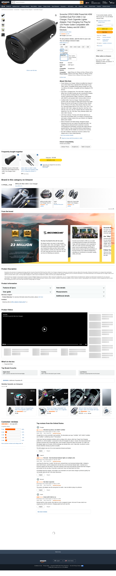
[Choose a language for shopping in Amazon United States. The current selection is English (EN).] (87, 2)
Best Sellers (34, 6)
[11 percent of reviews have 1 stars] (12, 440)
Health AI (8, 6)
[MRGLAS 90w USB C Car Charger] (26, 184)
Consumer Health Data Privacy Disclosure (60, 565)
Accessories (16, 9)
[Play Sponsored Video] (21, 397)
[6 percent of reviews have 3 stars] (12, 435)
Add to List (100, 50)
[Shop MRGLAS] (18, 186)
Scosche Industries (107, 37)
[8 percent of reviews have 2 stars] (12, 437)
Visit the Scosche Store (65, 32)
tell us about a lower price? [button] (19, 302)
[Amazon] (5, 2)
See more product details (67, 135)
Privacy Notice (46, 565)
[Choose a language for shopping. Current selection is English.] (57, 561)
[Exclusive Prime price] (58, 204)
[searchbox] (47, 2)
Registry (81, 6)
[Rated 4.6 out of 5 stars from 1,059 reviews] (89, 411)
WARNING (5, 380)
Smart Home (92, 6)
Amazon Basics (25, 6)
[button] (3, 6)
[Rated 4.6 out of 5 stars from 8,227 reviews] (25, 411)
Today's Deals (46, 6)
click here (40, 297)
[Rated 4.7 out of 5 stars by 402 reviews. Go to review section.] (73, 204)
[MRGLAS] (6, 184)
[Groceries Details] (66, 6)
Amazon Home (106, 6)
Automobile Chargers (38, 9)
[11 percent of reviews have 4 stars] (12, 432)
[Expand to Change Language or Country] (62, 561)
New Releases (55, 6)
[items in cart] (111, 2)
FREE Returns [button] (64, 42)
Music (85, 6)
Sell (76, 6)
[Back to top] (58, 553)
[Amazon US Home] (43, 561)
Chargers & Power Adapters (26, 9)
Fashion (99, 6)
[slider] (41, 344)
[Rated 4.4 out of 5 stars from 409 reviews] (57, 411)
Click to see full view (32, 70)
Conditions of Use (38, 565)
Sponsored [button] (111, 208)
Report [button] (48, 451)
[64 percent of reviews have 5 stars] (12, 429)
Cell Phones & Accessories (7, 9)
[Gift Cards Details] (73, 6)
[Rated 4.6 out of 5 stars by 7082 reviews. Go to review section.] (46, 204)
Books (40, 6)
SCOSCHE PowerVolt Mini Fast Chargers (13, 316)
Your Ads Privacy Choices (75, 565)
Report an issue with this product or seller (71, 138)
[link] (29, 160)
